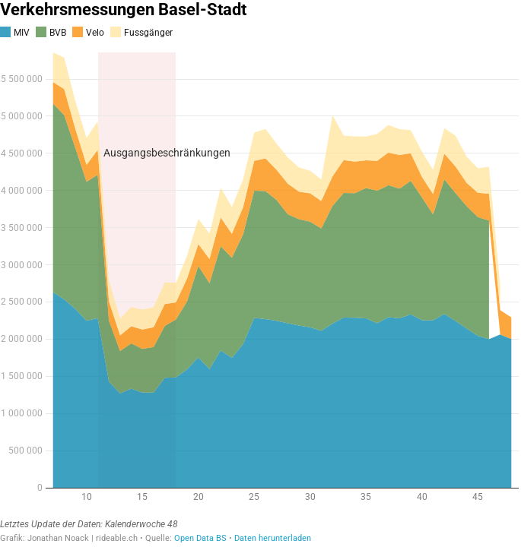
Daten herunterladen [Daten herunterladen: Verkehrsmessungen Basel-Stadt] (272, 538)
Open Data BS (200, 538)
